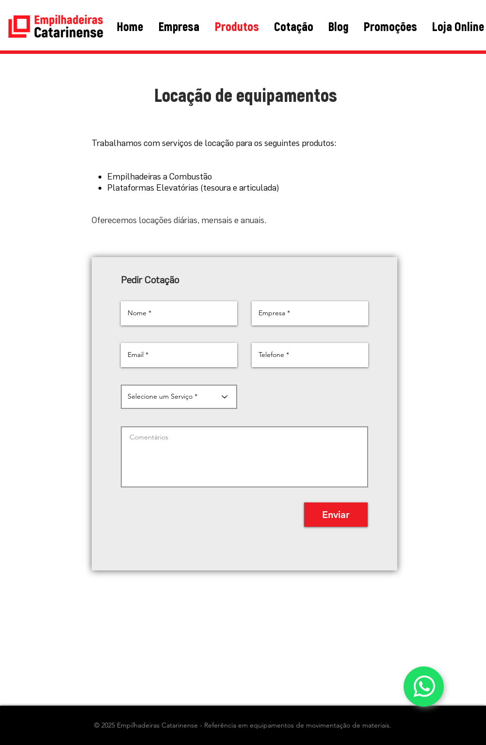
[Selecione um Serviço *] (179, 397)
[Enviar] (336, 514)
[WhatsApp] (424, 686)
